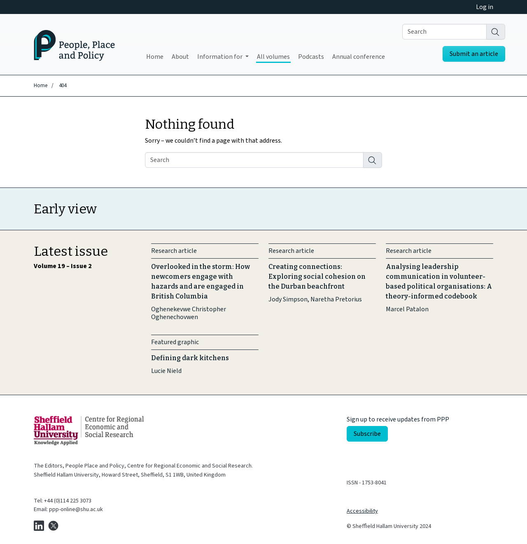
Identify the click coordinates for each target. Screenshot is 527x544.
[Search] (495, 31)
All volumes (273, 56)
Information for (220, 56)
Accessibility (362, 511)
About (180, 56)
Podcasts (311, 56)
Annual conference (358, 56)
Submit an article (474, 53)
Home (154, 56)
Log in (484, 7)
